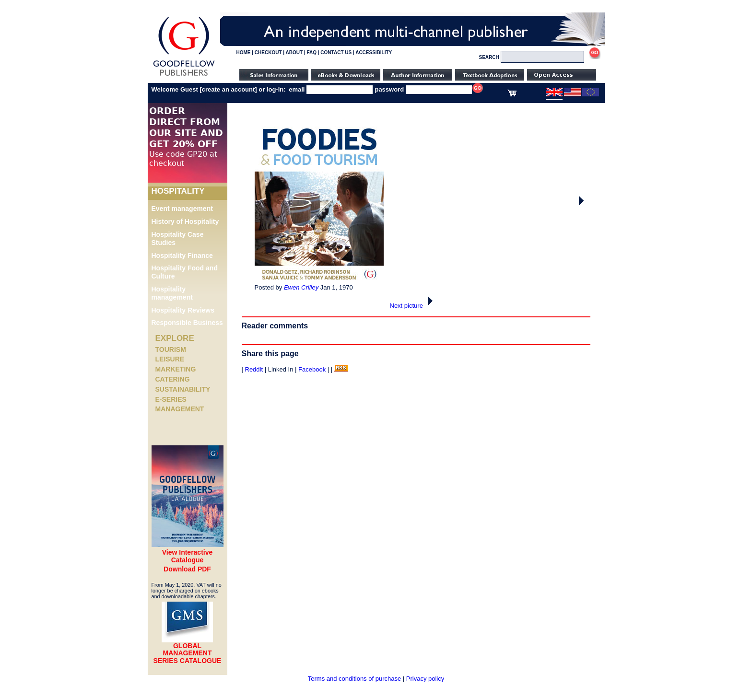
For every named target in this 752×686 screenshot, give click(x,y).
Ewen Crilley (301, 287)
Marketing (175, 369)
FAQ (311, 52)
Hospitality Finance (182, 255)
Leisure (170, 359)
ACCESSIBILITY (373, 52)
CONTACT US (336, 52)
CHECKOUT (268, 52)
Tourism (170, 349)
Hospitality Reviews (183, 310)
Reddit (254, 369)
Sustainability (183, 389)
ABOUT (294, 52)
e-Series (171, 399)
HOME (243, 52)
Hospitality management (172, 293)
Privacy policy (425, 678)
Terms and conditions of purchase (354, 678)
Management (179, 409)
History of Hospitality (185, 221)
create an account (228, 89)
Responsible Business (187, 322)
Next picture (414, 305)
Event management (182, 208)
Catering (172, 379)
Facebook (312, 369)
